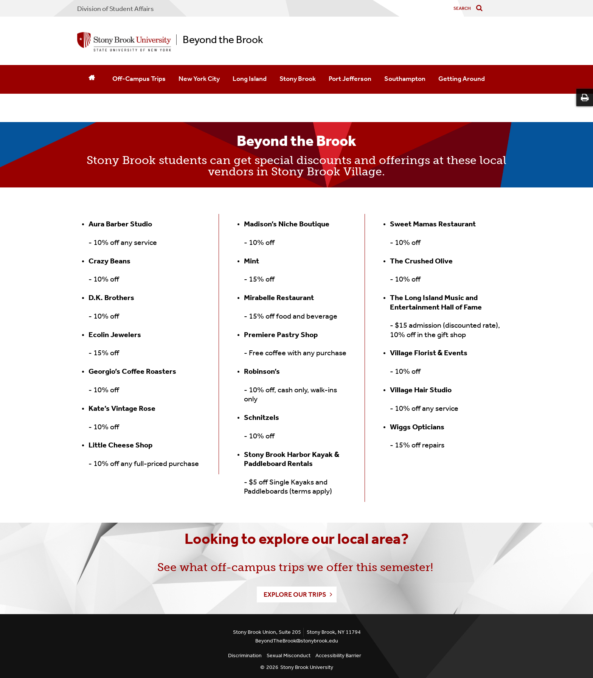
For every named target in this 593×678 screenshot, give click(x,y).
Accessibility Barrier (338, 655)
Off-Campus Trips (139, 78)
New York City (199, 78)
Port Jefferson (350, 78)
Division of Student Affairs (115, 9)
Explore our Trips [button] (295, 594)
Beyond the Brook (223, 39)
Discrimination (245, 655)
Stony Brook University (306, 667)
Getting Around (461, 78)
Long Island (250, 78)
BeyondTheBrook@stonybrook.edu (296, 641)
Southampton (404, 78)
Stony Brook (297, 78)
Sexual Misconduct (288, 655)
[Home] (91, 79)
